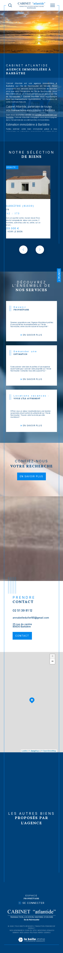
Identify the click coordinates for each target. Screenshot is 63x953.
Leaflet (24, 751)
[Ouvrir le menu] (52, 5)
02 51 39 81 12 (22, 610)
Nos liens (24, 932)
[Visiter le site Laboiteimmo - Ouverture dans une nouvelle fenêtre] (31, 943)
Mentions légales (45, 930)
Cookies (47, 932)
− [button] (52, 661)
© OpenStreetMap (48, 751)
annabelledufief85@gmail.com (31, 617)
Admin (15, 932)
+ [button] (52, 656)
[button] (40, 249)
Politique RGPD (36, 932)
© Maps (34, 751)
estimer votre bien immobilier (27, 129)
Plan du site (30, 930)
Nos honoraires (17, 930)
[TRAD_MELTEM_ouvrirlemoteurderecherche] (10, 5)
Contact (59, 275)
